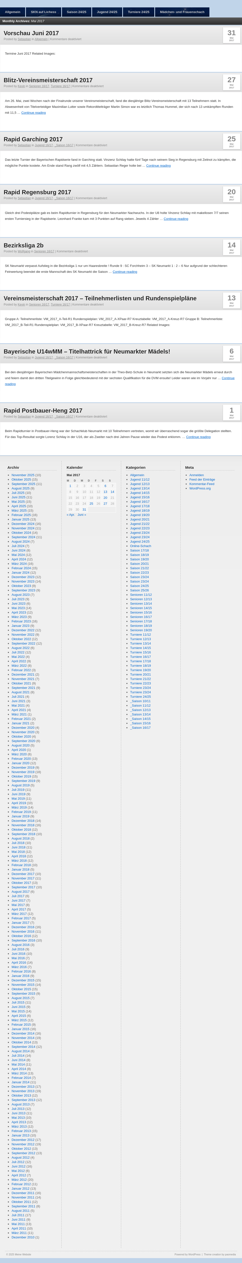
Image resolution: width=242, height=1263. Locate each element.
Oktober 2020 (21, 736)
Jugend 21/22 (140, 524)
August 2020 (21, 745)
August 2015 (21, 998)
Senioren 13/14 (141, 603)
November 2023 (23, 581)
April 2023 (19, 612)
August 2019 (21, 785)
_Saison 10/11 (140, 701)
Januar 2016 (20, 976)
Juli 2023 (18, 599)
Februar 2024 (21, 568)
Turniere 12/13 (140, 639)
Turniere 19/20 (140, 670)
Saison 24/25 (76, 12)
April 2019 (19, 803)
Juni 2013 (18, 1113)
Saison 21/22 (139, 568)
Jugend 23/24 (140, 532)
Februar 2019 (21, 812)
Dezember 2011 (23, 1193)
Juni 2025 (18, 497)
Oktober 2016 (21, 936)
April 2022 (19, 661)
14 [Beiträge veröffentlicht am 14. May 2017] (112, 492)
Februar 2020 (21, 759)
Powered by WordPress (188, 1254)
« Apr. (71, 515)
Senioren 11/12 (141, 595)
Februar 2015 (21, 1024)
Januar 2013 (20, 1135)
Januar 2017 (20, 922)
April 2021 (19, 710)
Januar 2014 (20, 1082)
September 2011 (23, 1206)
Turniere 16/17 (60, 86)
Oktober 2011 (21, 1202)
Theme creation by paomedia (220, 1254)
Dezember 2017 (23, 874)
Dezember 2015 (23, 980)
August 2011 (21, 1211)
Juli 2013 (18, 1109)
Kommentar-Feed (201, 484)
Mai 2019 (18, 798)
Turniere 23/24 (140, 688)
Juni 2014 (18, 1060)
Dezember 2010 (23, 1237)
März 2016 (19, 967)
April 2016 (19, 962)
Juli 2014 (18, 1055)
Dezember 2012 (23, 1140)
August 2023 (21, 595)
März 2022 (19, 665)
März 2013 (19, 1126)
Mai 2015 (18, 1011)
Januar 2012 (20, 1188)
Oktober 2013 (21, 1095)
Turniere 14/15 (140, 648)
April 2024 (19, 559)
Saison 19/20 (139, 559)
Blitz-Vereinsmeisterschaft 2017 (48, 80)
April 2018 (19, 856)
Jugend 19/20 (140, 515)
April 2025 (19, 506)
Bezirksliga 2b (23, 245)
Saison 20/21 (139, 564)
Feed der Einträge (202, 479)
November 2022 (23, 634)
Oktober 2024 (21, 532)
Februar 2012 (21, 1184)
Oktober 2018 (21, 829)
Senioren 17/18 (141, 621)
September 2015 (23, 993)
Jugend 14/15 (140, 493)
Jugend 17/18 (140, 506)
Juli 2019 (18, 790)
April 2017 (19, 909)
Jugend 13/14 (140, 488)
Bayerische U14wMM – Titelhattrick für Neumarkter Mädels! (87, 351)
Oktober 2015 (21, 989)
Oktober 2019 (21, 776)
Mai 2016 (18, 958)
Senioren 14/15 (141, 608)
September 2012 (23, 1153)
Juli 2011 (18, 1215)
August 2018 (21, 838)
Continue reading (33, 112)
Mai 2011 (18, 1224)
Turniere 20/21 (140, 674)
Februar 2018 (21, 865)
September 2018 (23, 834)
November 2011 (23, 1197)
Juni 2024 (18, 550)
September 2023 (23, 590)
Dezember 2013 (23, 1086)
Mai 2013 (18, 1117)
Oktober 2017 (21, 883)
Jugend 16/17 (44, 145)
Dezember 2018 (23, 821)
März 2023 (19, 617)
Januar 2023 (20, 626)
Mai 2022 (18, 657)
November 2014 (23, 1038)
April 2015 (19, 1016)
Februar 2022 (21, 670)
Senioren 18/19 (141, 626)
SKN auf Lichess (43, 12)
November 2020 (23, 732)
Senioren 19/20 (141, 630)
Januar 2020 (20, 763)
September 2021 (23, 688)
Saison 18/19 (139, 555)
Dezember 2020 (23, 727)
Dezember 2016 (23, 927)
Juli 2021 (18, 696)
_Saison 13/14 (140, 714)
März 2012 (19, 1180)
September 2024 (23, 537)
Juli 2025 (18, 493)
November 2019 (23, 772)
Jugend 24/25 (107, 12)
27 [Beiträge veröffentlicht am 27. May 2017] (105, 503)
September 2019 (23, 781)
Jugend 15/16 (140, 497)
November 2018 (23, 825)
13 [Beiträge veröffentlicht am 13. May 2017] (105, 492)
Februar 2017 (21, 918)
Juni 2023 (18, 603)
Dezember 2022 (23, 630)
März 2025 (19, 510)
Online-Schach (140, 546)
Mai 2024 (18, 555)
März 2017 (19, 914)
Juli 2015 (18, 1002)
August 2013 (21, 1104)
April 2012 (19, 1175)
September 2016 (23, 940)
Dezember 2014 (23, 1033)
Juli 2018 (18, 843)
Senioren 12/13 (141, 599)
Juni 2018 (18, 847)
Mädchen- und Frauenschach (182, 12)
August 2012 (21, 1157)
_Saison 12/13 (140, 710)
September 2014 (23, 1047)
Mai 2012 (18, 1171)
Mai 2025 (18, 501)
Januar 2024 (20, 572)
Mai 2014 (18, 1064)
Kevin (21, 86)
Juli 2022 (18, 652)
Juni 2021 (18, 701)
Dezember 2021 (23, 674)
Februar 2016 (21, 971)
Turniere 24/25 (138, 12)
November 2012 (23, 1144)
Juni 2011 (18, 1219)
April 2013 (19, 1122)
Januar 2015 (20, 1029)
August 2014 (21, 1051)
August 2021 (21, 692)
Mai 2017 (18, 905)
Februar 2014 (21, 1078)
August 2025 (21, 488)
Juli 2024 (18, 546)
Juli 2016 (18, 949)
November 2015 (23, 985)
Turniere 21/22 (140, 679)
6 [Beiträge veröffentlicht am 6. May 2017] (105, 486)
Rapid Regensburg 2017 (37, 192)
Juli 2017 (18, 896)
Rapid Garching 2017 (33, 139)
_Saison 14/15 (140, 719)
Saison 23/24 (139, 577)
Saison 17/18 (139, 550)
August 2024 (21, 541)
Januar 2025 (20, 519)
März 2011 (19, 1233)
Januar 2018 (20, 869)
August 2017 (21, 891)
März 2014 (19, 1073)
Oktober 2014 (21, 1042)
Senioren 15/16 (141, 612)
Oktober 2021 (21, 683)
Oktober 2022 (21, 639)
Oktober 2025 (21, 479)
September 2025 (23, 484)
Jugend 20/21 (140, 519)
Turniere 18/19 (140, 665)
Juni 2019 (18, 794)
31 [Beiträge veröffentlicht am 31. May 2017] (84, 509)
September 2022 (23, 643)
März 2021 (19, 714)
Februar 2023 (21, 621)
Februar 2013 (21, 1131)
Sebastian (24, 39)
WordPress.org (200, 488)
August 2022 (21, 648)
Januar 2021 (20, 723)
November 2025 (23, 475)
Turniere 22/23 (140, 683)
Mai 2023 (18, 608)
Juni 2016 (18, 953)
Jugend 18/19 (140, 510)
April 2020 (19, 750)
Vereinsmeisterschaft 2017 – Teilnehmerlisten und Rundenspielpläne (100, 298)
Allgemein (12, 12)
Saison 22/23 (139, 572)
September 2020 (23, 741)
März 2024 (19, 564)
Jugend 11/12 (140, 479)
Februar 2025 (21, 515)
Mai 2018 (18, 852)
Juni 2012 (18, 1166)
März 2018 (19, 860)
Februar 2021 (21, 719)
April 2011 (19, 1228)
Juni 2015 (18, 1007)
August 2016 (21, 945)
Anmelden (196, 475)
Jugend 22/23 (140, 528)
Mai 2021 (18, 705)
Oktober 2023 (21, 586)
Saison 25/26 (139, 590)
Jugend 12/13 (140, 484)
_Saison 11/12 (140, 705)
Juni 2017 (18, 900)
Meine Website (23, 1254)
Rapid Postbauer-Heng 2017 (43, 410)
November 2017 (23, 878)
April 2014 (19, 1069)
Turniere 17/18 (140, 661)
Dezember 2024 (23, 524)
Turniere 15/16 (140, 652)
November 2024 (23, 528)
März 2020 (19, 754)
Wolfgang (24, 251)
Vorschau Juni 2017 (31, 33)
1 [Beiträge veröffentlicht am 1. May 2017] (70, 486)
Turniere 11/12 (140, 634)
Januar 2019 (20, 816)
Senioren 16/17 (39, 86)
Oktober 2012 (21, 1148)
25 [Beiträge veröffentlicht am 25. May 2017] (91, 503)
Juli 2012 (18, 1162)
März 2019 (19, 807)
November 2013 (23, 1091)
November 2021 (23, 679)
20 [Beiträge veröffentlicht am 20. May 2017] (105, 498)
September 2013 (23, 1100)
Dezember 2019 (23, 767)
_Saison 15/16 (140, 723)
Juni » (82, 515)
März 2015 (19, 1020)
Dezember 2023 (23, 577)
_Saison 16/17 (64, 145)
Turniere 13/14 (140, 643)
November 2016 (23, 931)
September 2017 (23, 887)
